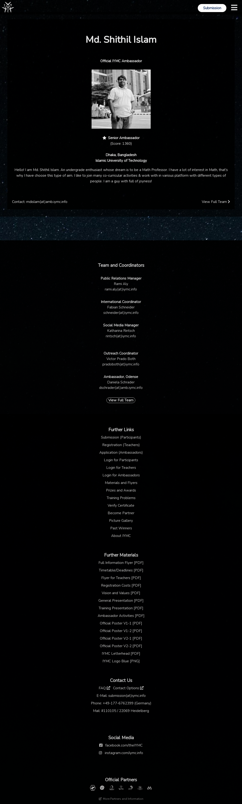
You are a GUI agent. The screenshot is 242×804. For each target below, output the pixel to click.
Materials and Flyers (121, 482)
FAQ (104, 688)
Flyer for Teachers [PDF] (121, 578)
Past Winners (121, 528)
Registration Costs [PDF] (121, 585)
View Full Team (216, 201)
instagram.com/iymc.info (124, 753)
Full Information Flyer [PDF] (121, 562)
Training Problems (121, 498)
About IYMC (121, 535)
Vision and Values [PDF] (121, 593)
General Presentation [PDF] (121, 600)
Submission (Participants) (121, 437)
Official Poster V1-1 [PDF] (121, 623)
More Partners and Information (121, 799)
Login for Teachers (121, 467)
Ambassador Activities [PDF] (121, 615)
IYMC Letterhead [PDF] (121, 653)
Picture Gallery (121, 520)
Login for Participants (121, 460)
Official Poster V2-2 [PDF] (121, 646)
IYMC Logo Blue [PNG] (121, 661)
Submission (212, 8)
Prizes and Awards (121, 490)
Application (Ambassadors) (121, 452)
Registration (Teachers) (121, 445)
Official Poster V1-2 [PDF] (121, 630)
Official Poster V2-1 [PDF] (121, 638)
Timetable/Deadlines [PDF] (121, 570)
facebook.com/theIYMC (124, 745)
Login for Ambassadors (121, 475)
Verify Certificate (121, 505)
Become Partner (121, 513)
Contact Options (128, 688)
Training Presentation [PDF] (121, 608)
